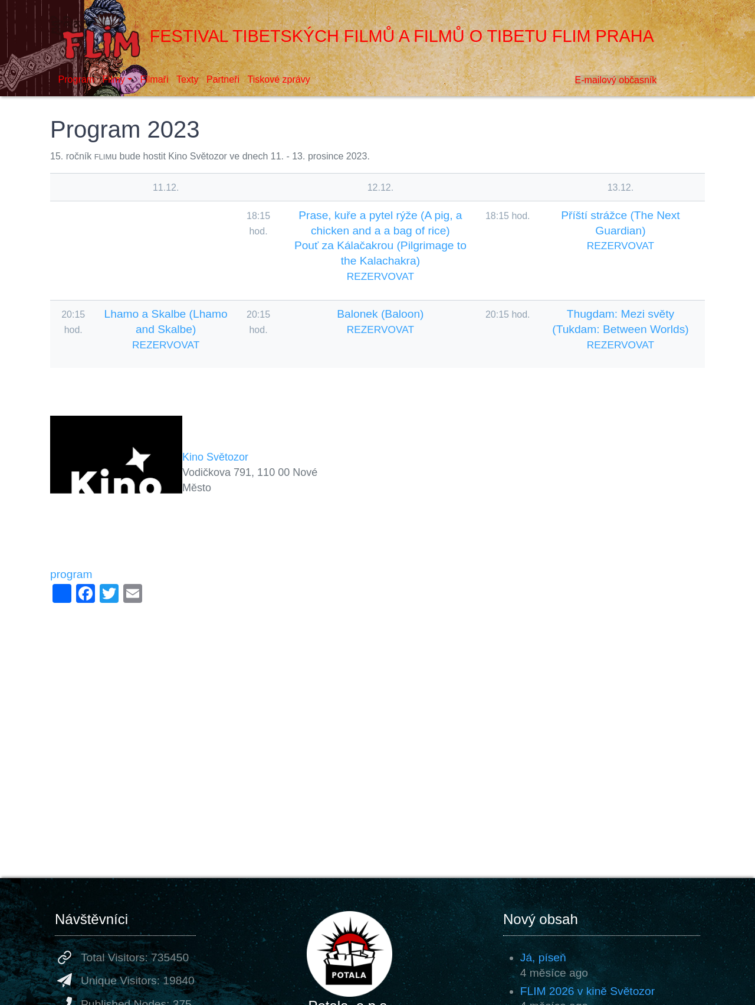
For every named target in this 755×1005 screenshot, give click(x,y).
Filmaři (154, 79)
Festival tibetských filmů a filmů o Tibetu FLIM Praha (352, 36)
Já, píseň (543, 957)
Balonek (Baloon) (380, 314)
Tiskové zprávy (279, 79)
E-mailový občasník (616, 80)
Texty (187, 79)
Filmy (114, 79)
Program (76, 79)
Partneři (222, 79)
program (71, 574)
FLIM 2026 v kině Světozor (587, 991)
